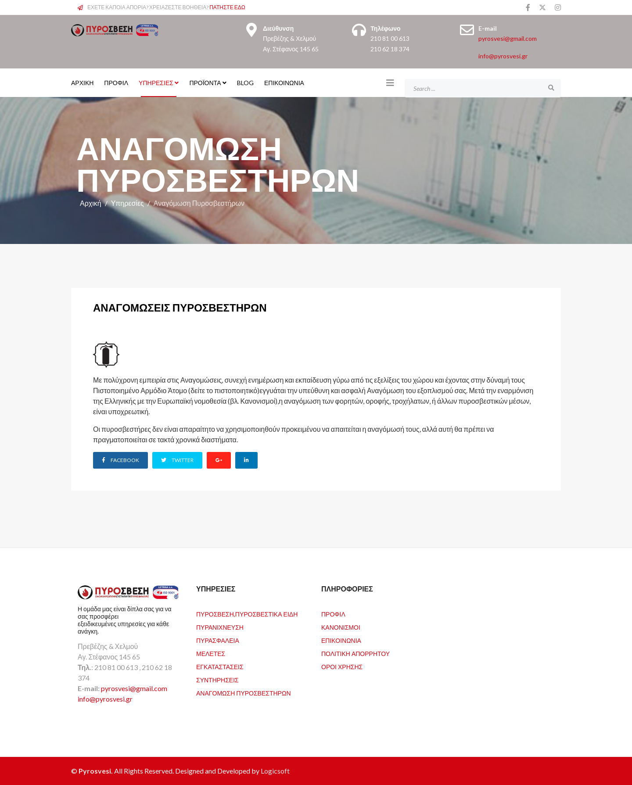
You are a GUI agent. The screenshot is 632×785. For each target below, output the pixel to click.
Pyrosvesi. (96, 771)
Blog (245, 82)
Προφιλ (333, 614)
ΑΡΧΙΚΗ (82, 82)
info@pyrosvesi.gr (503, 56)
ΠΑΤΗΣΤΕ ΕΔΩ (227, 7)
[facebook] (528, 7)
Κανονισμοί (340, 627)
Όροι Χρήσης (342, 666)
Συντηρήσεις (217, 680)
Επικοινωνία (284, 82)
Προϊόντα (205, 82)
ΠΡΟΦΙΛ (116, 82)
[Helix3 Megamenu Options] (390, 82)
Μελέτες (210, 653)
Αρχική (90, 203)
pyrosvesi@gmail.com (507, 38)
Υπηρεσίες (156, 82)
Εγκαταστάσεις (220, 666)
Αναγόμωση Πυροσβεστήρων (243, 693)
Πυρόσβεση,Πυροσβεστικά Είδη (247, 614)
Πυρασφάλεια (217, 640)
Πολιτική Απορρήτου (355, 653)
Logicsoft (275, 771)
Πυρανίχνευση (220, 627)
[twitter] (542, 7)
